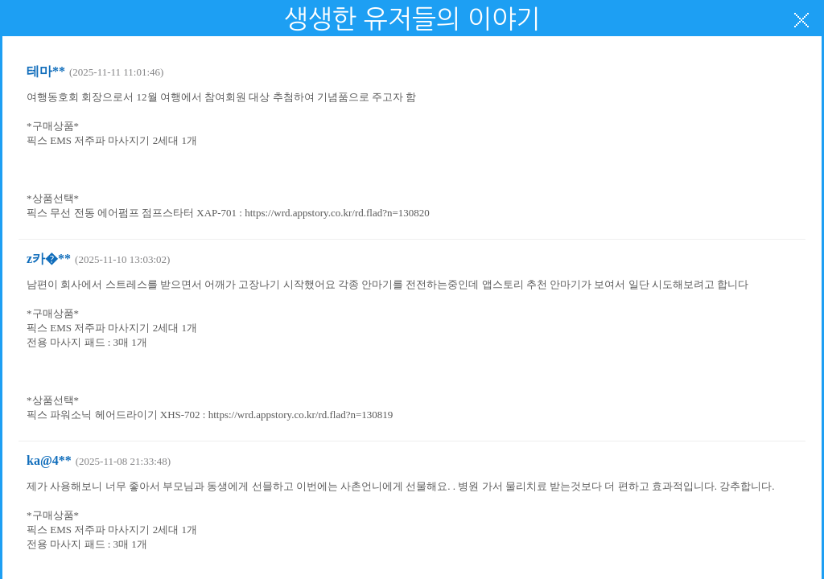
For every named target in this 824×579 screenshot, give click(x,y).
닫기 (801, 20)
